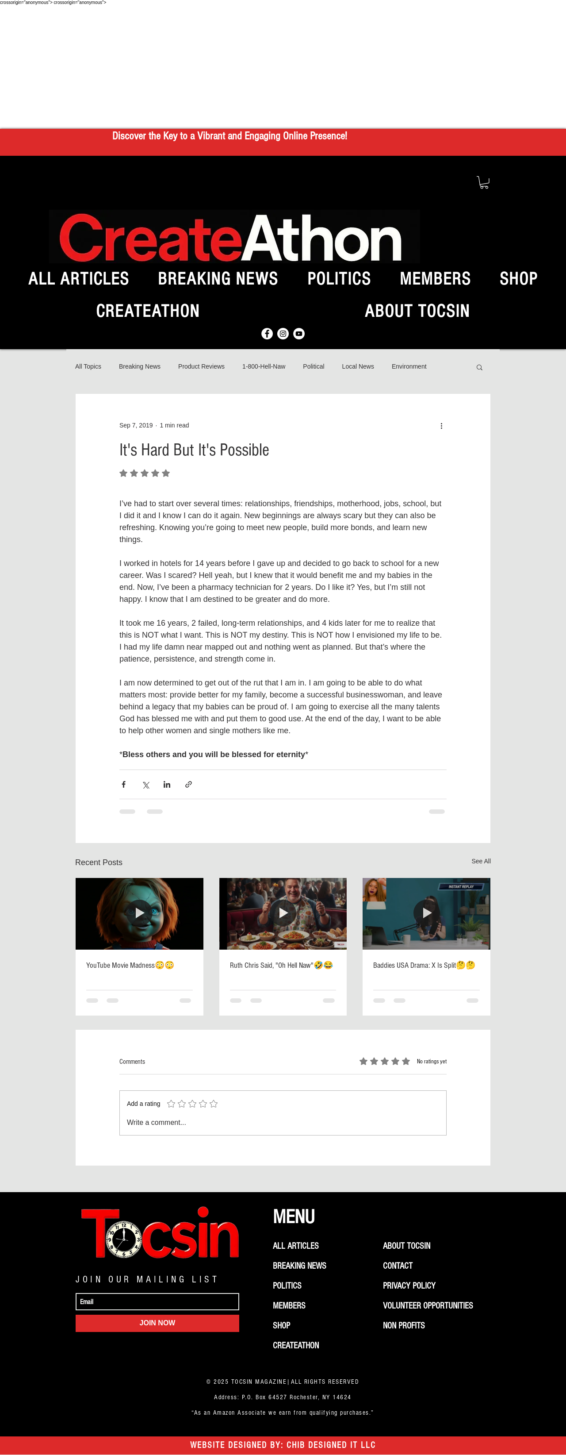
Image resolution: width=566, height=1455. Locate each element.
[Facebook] (267, 333)
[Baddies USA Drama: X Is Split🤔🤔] (426, 914)
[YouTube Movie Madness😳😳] (139, 914)
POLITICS (287, 1286)
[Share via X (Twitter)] (145, 784)
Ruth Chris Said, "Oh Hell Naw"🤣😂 (281, 965)
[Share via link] (188, 784)
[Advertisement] (283, 67)
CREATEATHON (296, 1346)
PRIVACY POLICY (409, 1286)
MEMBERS (289, 1306)
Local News (358, 366)
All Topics (88, 366)
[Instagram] (283, 333)
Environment (409, 366)
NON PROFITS (404, 1326)
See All (481, 861)
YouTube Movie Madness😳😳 (130, 965)
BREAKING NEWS (299, 1266)
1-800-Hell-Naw (263, 366)
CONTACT (398, 1266)
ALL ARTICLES (296, 1246)
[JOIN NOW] (157, 1323)
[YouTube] (299, 333)
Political (313, 366)
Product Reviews (201, 366)
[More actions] (441, 425)
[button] (484, 182)
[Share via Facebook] (123, 784)
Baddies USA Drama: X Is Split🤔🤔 (424, 965)
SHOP (281, 1326)
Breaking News (140, 366)
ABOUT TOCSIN (406, 1246)
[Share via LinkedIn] (167, 784)
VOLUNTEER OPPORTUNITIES (428, 1306)
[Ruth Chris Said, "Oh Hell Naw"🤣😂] (283, 914)
